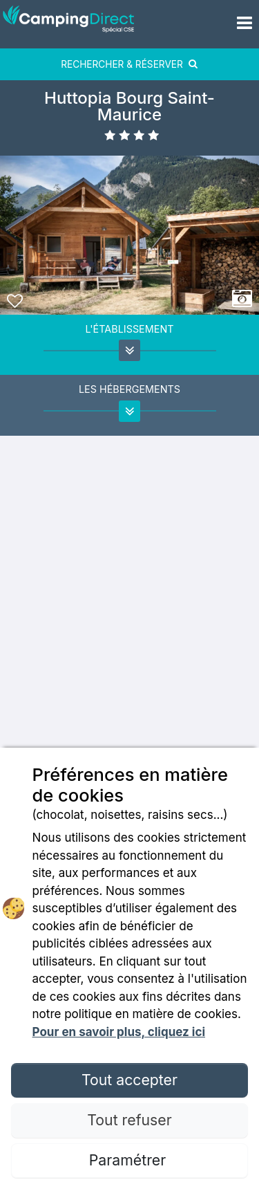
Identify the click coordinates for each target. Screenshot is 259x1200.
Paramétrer (129, 1160)
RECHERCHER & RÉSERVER (129, 64)
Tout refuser (129, 1120)
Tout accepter (129, 1080)
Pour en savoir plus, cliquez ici (118, 1032)
